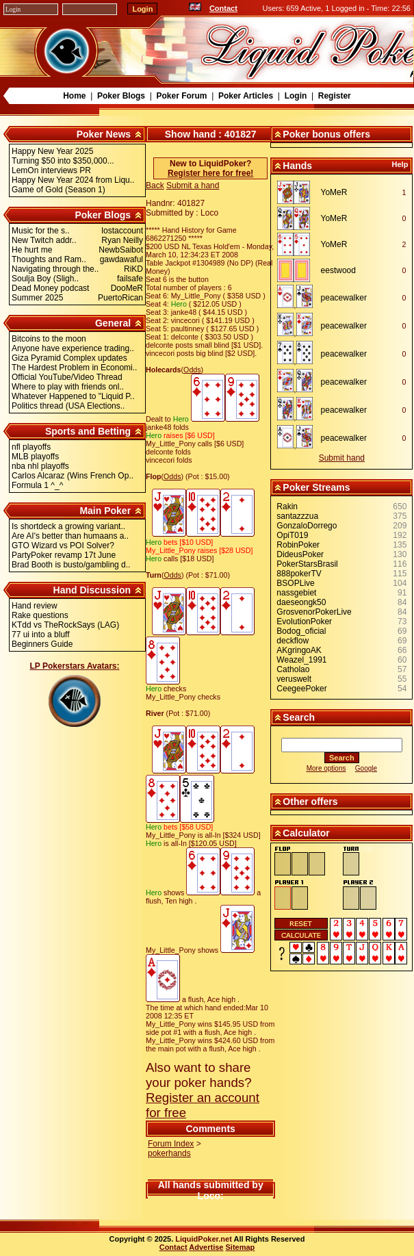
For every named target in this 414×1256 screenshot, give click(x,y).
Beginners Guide (42, 644)
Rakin (287, 506)
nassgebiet (296, 593)
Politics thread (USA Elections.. (68, 406)
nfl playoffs (31, 447)
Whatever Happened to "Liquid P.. (73, 396)
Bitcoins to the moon (49, 339)
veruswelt (293, 679)
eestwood (338, 270)
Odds (191, 370)
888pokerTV (298, 573)
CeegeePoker (301, 688)
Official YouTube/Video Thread (67, 377)
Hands (297, 165)
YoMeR (334, 192)
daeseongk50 (301, 602)
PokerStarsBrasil (306, 564)
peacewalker (344, 298)
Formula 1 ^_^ (37, 485)
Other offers (310, 801)
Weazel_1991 (301, 660)
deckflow (292, 640)
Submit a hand (192, 185)
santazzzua (297, 516)
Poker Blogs (121, 96)
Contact (223, 8)
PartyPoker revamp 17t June (64, 555)
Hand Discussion (92, 590)
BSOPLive (295, 583)
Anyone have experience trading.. (73, 348)
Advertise (206, 1247)
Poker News (104, 134)
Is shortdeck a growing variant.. (68, 526)
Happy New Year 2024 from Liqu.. (73, 180)
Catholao (292, 669)
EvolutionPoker (304, 621)
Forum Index (171, 1144)
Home (74, 96)
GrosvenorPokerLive (313, 612)
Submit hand (342, 458)
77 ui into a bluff (41, 634)
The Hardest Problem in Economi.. (74, 367)
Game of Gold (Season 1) (58, 189)
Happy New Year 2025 (52, 151)
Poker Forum (181, 96)
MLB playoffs (35, 456)
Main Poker (105, 510)
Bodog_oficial (301, 631)
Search (299, 717)
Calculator (306, 833)
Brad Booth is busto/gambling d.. (71, 564)
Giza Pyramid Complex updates (69, 358)
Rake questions (40, 615)
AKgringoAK (298, 650)
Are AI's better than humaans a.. (70, 536)
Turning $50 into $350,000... (63, 161)
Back (155, 185)
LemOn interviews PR (51, 170)
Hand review (34, 606)
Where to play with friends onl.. (68, 387)
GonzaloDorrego (306, 525)
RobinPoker (298, 545)
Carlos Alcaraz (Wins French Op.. (72, 475)
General (113, 323)
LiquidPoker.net (203, 1239)
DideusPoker (300, 554)
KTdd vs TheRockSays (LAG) (65, 625)
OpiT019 (292, 535)
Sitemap (240, 1247)
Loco (209, 1195)
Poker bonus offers (326, 134)
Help (400, 164)
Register (334, 96)
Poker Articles (245, 96)
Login (296, 96)
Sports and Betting (88, 431)
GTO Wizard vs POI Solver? (63, 545)
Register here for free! (210, 173)
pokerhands (169, 1153)
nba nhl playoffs (40, 466)
